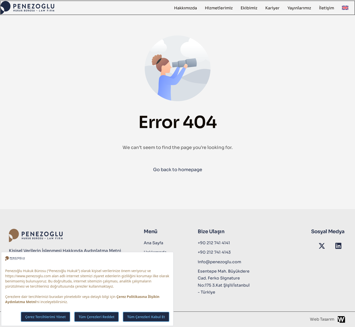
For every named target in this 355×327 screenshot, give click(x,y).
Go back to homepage (177, 169)
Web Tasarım (322, 319)
